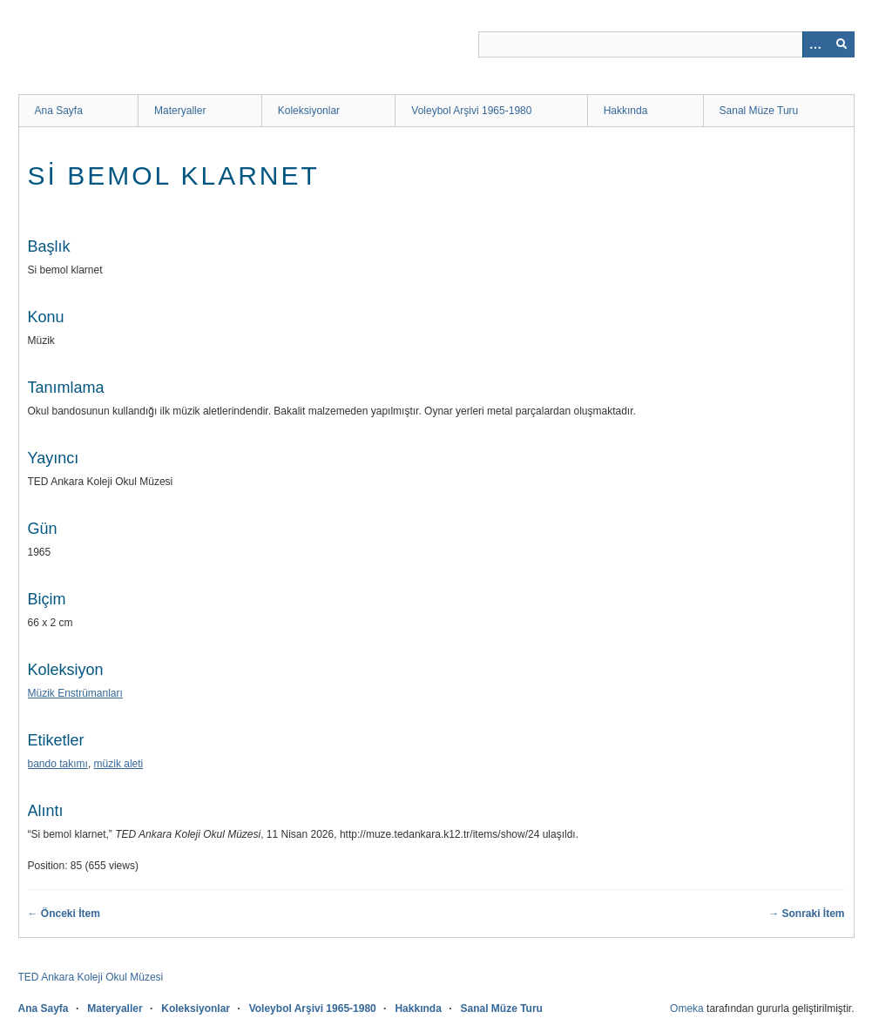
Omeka (687, 1008)
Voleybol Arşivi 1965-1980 (471, 111)
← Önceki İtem (64, 913)
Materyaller (180, 111)
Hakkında (626, 111)
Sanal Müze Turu (759, 111)
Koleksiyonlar (309, 111)
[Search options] (815, 44)
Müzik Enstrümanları (75, 693)
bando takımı (58, 764)
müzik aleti (119, 764)
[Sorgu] (666, 44)
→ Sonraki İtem (806, 913)
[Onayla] (841, 44)
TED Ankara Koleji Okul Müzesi (91, 977)
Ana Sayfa (59, 111)
